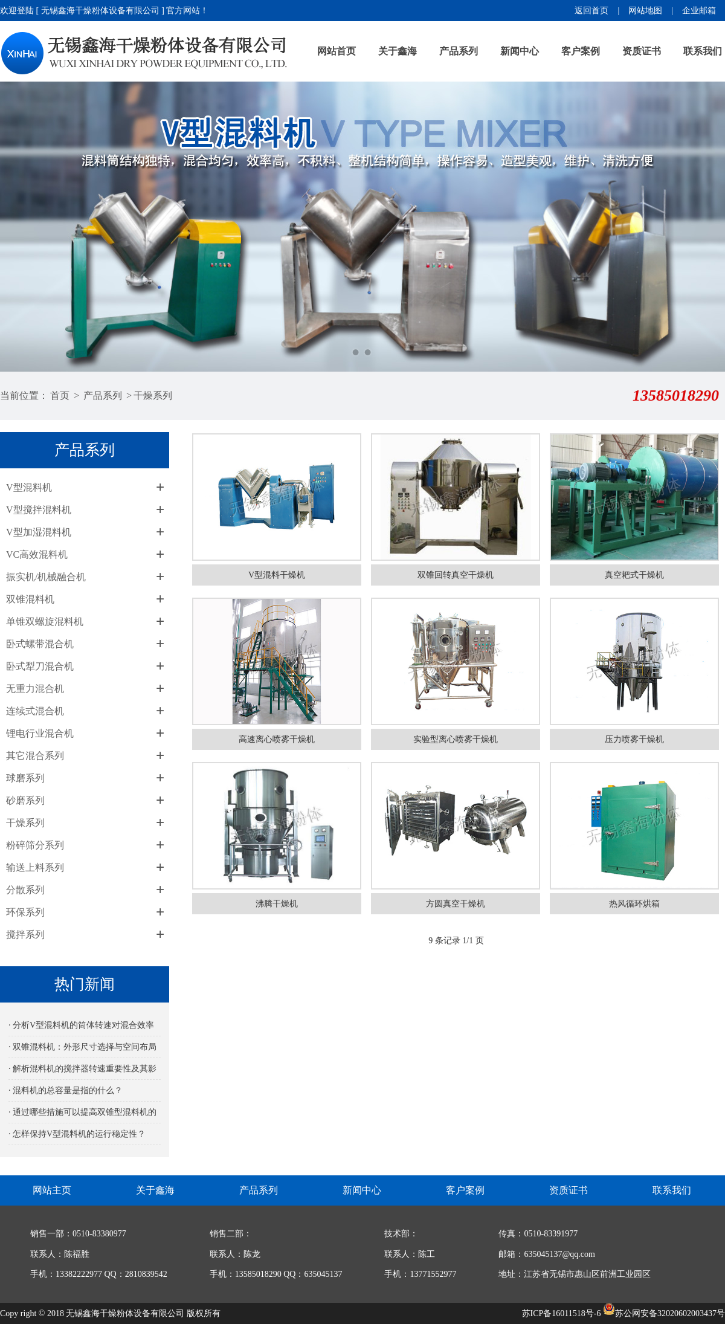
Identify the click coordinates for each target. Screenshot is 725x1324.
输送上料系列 (35, 867)
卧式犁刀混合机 (40, 666)
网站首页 (336, 51)
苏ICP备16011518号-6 (561, 1313)
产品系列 (458, 51)
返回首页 (591, 10)
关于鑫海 (397, 51)
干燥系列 (153, 395)
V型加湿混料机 (38, 532)
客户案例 (580, 51)
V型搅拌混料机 (38, 510)
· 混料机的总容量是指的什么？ (65, 1090)
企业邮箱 (699, 10)
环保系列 (25, 912)
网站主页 (52, 1190)
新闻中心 (519, 51)
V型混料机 (29, 487)
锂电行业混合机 (40, 733)
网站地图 (645, 10)
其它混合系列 (35, 756)
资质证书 (641, 51)
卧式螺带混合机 (40, 644)
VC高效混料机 (37, 554)
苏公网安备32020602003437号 (664, 1313)
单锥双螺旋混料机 (44, 621)
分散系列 (25, 890)
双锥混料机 (30, 599)
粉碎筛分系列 (35, 845)
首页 (59, 395)
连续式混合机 (35, 711)
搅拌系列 (25, 934)
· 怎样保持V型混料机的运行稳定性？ (77, 1133)
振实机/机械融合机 (46, 577)
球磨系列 (25, 778)
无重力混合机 (35, 688)
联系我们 (702, 51)
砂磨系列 (25, 800)
